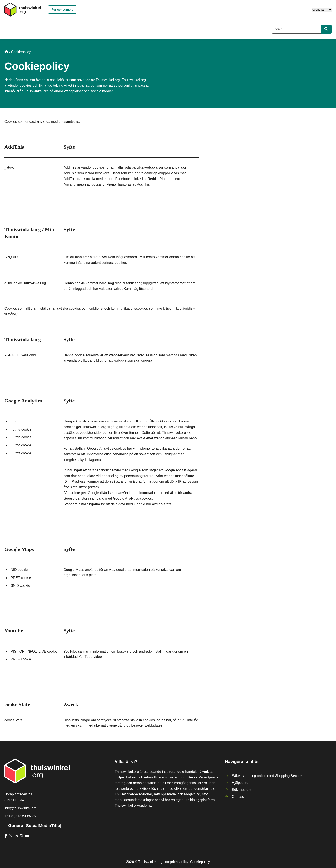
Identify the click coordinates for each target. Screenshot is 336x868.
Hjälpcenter (240, 783)
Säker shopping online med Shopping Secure (267, 776)
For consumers (62, 9)
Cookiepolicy (200, 862)
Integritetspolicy (176, 862)
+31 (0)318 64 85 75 (20, 816)
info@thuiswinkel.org (20, 808)
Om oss (238, 796)
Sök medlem (241, 790)
